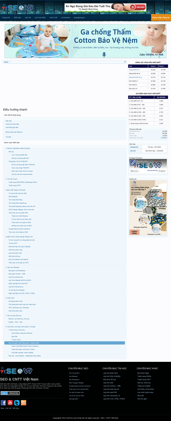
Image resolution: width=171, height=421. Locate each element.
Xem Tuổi (53, 18)
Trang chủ (6, 18)
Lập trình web (108, 383)
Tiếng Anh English (144, 386)
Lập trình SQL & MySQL (112, 376)
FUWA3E (164, 138)
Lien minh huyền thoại (145, 392)
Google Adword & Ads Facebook (79, 386)
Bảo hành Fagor (143, 373)
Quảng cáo (133, 179)
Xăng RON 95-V (134, 70)
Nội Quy (16, 408)
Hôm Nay (132, 144)
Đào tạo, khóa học (144, 383)
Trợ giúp (8, 137)
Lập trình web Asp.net (111, 389)
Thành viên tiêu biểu (12, 124)
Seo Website (73, 376)
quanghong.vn (79, 18)
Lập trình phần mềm (110, 373)
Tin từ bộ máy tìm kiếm (76, 395)
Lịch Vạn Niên (40, 18)
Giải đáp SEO (73, 399)
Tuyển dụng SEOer (144, 376)
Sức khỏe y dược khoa (145, 389)
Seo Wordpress (74, 379)
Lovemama (65, 18)
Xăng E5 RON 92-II (135, 77)
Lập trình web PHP (110, 392)
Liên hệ (28, 18)
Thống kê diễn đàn (135, 129)
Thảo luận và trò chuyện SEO (78, 389)
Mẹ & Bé (140, 396)
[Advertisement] (64, 84)
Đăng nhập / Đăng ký (161, 18)
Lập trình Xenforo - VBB (112, 386)
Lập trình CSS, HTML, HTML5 (114, 399)
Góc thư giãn (142, 399)
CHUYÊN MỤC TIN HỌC (115, 368)
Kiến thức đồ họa (109, 379)
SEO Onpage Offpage (76, 383)
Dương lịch (134, 147)
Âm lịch (133, 151)
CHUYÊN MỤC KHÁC (147, 368)
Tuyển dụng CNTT (144, 379)
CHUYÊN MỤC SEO (78, 368)
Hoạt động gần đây (12, 127)
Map (2, 408)
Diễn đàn (17, 18)
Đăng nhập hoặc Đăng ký (14, 132)
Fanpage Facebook (135, 158)
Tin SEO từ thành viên (76, 392)
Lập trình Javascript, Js (111, 396)
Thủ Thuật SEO (74, 373)
